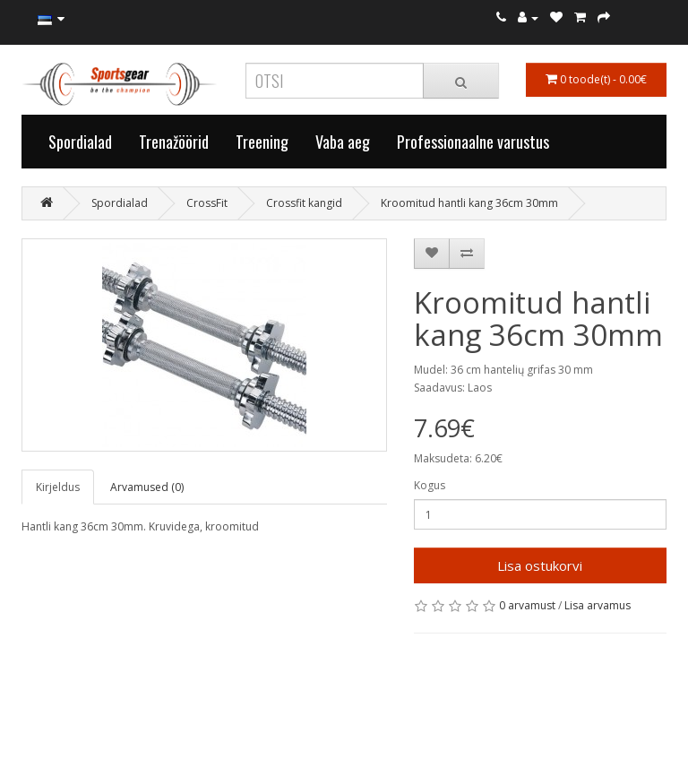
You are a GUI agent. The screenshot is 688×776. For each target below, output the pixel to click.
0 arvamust (527, 605)
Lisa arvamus (597, 605)
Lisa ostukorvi (539, 565)
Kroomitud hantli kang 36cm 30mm (469, 203)
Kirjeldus (58, 487)
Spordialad (80, 141)
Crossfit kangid (304, 203)
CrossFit (207, 203)
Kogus (429, 485)
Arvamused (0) (147, 487)
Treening (262, 141)
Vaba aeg (342, 141)
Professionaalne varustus (473, 141)
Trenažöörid (174, 141)
